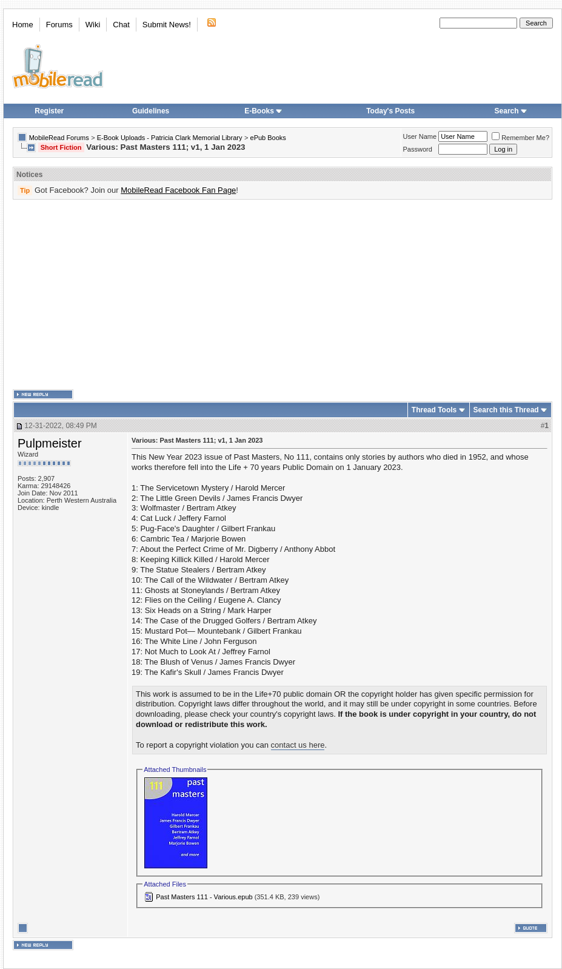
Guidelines (150, 111)
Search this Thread (506, 410)
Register (49, 111)
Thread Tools (434, 410)
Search (511, 111)
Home (22, 24)
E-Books (263, 111)
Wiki (93, 24)
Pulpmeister (50, 443)
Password (417, 149)
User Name (420, 136)
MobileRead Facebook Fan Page (178, 190)
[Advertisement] (264, 295)
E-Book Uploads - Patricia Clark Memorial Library (170, 137)
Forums (59, 24)
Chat (121, 24)
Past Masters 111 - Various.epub (204, 896)
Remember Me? (520, 137)
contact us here (298, 744)
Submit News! (166, 24)
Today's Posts (390, 111)
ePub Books (268, 137)
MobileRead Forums (59, 137)
